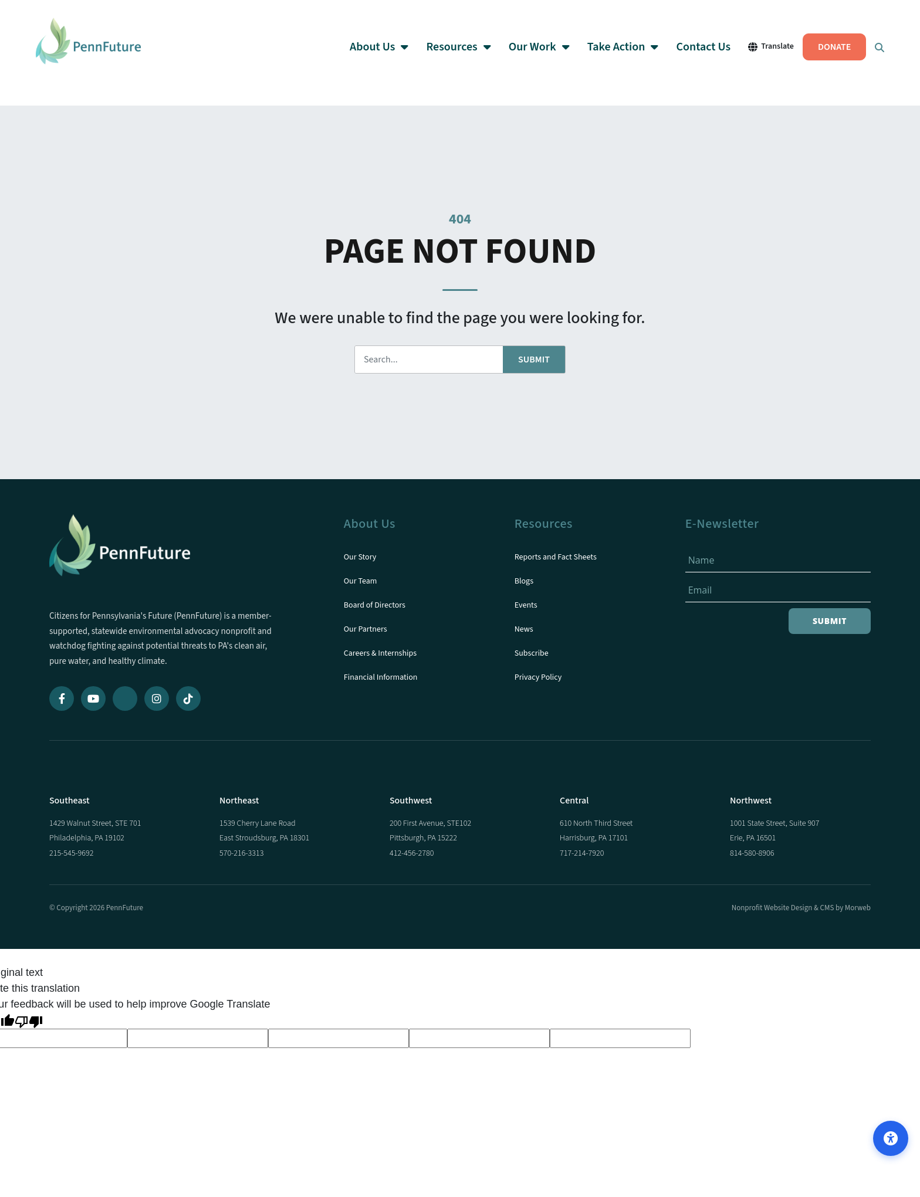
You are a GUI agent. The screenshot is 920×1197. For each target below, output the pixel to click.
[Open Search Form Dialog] (868, 53)
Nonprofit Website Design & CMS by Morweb (801, 908)
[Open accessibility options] (890, 1138)
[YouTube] (93, 698)
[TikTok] (188, 698)
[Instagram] (156, 698)
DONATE (823, 52)
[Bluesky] (125, 698)
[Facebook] (61, 698)
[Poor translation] (29, 1021)
